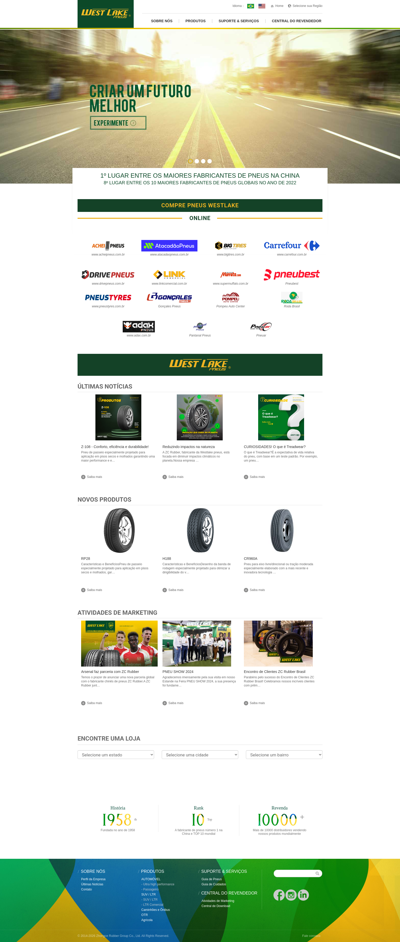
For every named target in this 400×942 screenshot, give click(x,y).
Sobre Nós (161, 21)
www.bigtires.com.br (230, 254)
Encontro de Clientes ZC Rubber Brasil (274, 672)
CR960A (250, 559)
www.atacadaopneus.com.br (169, 254)
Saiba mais (94, 477)
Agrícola (147, 920)
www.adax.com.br (139, 335)
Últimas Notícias (105, 386)
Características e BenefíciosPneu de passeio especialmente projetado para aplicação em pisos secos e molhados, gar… (114, 568)
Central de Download (216, 906)
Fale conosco (311, 936)
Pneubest (291, 283)
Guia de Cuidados (214, 884)
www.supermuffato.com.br (230, 283)
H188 (166, 559)
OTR (144, 915)
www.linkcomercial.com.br (169, 283)
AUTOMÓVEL (150, 879)
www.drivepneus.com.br (108, 283)
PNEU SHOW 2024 (177, 672)
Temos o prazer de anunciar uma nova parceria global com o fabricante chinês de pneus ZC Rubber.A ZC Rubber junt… (117, 681)
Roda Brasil (292, 306)
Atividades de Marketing (117, 612)
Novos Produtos (104, 499)
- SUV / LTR (149, 899)
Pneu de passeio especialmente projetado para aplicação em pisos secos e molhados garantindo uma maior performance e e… (118, 456)
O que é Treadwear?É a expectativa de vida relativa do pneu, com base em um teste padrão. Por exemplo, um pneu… (281, 456)
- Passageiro (149, 889)
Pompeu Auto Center (230, 306)
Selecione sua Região (307, 6)
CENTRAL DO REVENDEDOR (296, 21)
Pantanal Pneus (200, 335)
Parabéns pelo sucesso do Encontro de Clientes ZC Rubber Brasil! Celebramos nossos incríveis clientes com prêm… (279, 681)
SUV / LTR (148, 894)
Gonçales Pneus (169, 306)
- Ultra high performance (157, 884)
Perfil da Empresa (93, 879)
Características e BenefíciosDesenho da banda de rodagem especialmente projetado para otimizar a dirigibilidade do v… (196, 568)
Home (279, 6)
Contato (86, 889)
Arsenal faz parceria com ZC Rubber (110, 672)
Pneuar (261, 335)
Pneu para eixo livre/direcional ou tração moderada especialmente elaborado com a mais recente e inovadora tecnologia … (278, 568)
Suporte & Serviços (239, 21)
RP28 (85, 559)
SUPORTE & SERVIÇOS (224, 871)
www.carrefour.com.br (292, 254)
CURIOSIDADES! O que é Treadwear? (275, 447)
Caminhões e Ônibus (155, 910)
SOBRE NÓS (93, 871)
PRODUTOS (195, 21)
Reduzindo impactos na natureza (188, 447)
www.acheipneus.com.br (108, 254)
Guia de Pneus (212, 879)
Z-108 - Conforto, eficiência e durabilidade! (115, 447)
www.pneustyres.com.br (108, 306)
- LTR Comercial (152, 905)
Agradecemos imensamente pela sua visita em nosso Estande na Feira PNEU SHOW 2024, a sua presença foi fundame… (199, 681)
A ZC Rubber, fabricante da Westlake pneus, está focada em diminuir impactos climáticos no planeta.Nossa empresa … (196, 456)
